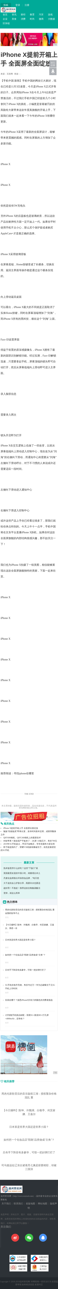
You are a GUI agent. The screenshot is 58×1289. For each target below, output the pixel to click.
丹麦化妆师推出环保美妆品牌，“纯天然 (21, 878)
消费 (23, 19)
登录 (17, 5)
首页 (5, 14)
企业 (5, 19)
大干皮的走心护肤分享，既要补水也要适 (21, 883)
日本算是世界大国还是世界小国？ (20, 940)
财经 (23, 14)
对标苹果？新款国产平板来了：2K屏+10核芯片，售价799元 (30, 841)
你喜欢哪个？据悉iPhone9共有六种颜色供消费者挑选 (29, 1000)
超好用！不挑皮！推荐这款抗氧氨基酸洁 (21, 888)
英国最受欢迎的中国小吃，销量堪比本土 (21, 873)
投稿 (5, 5)
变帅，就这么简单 (11, 893)
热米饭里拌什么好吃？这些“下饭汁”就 (20, 868)
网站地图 (42, 1203)
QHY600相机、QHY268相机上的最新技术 (22, 838)
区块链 (6, 23)
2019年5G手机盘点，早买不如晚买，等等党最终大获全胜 (29, 844)
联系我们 (18, 1203)
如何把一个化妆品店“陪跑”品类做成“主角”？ (25, 955)
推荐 (7, 993)
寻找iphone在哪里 (24, 773)
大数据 (51, 19)
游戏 (50, 14)
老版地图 (30, 1203)
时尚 (32, 19)
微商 (41, 19)
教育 (32, 14)
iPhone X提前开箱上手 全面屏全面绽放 (20, 828)
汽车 (41, 14)
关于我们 (6, 1203)
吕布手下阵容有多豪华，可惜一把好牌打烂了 (25, 970)
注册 (27, 5)
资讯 (14, 14)
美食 (14, 19)
